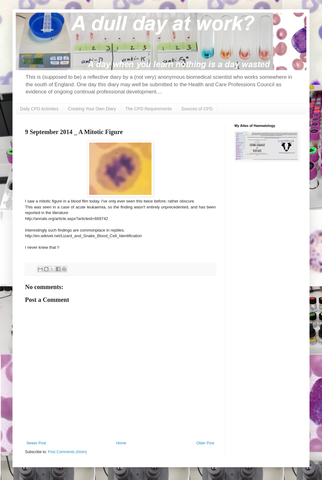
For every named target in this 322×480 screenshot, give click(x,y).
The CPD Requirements (148, 108)
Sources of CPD (197, 108)
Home (121, 443)
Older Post (205, 443)
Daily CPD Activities (39, 108)
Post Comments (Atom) (67, 452)
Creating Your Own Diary (92, 108)
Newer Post (36, 443)
